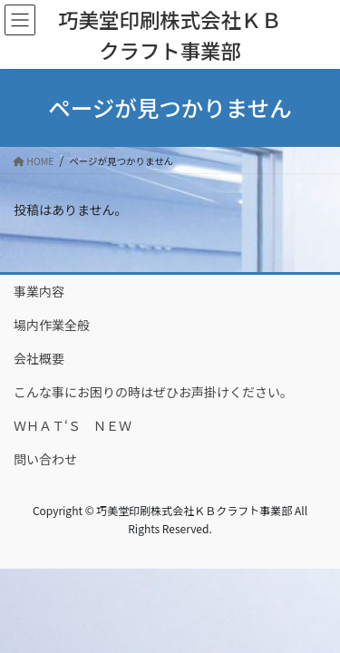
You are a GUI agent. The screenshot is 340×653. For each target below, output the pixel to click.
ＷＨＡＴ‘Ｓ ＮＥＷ (72, 425)
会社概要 (39, 358)
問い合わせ (45, 459)
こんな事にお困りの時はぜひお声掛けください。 (153, 392)
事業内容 (39, 291)
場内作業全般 (52, 325)
